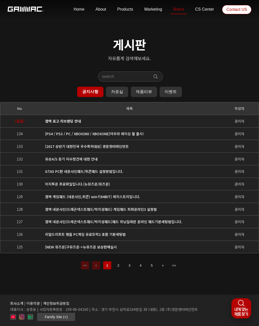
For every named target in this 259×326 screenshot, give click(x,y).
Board (178, 9)
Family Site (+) (56, 317)
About (101, 9)
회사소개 (16, 303)
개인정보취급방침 (56, 303)
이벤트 (171, 91)
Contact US (236, 9)
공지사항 (90, 91)
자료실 (117, 91)
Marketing (153, 9)
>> (174, 265)
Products (125, 9)
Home (79, 9)
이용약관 (33, 303)
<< (85, 265)
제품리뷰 (144, 91)
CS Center (204, 9)
